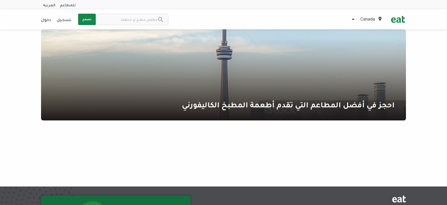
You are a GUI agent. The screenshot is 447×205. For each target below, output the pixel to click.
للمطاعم (68, 4)
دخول (46, 19)
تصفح (87, 19)
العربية (49, 4)
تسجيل (64, 19)
